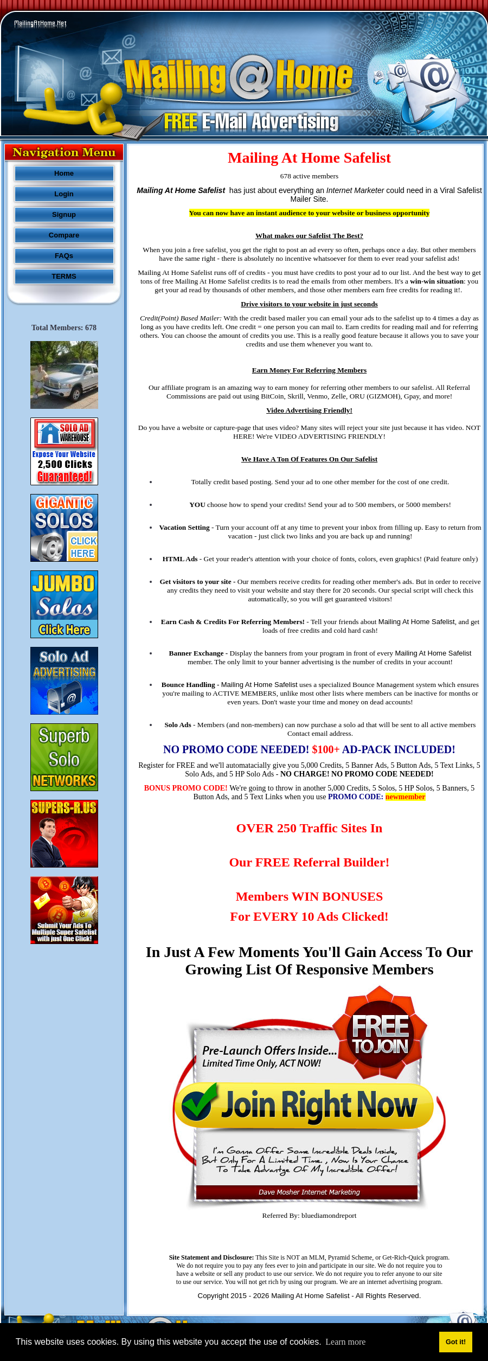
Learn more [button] (345, 1341)
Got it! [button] (456, 1342)
